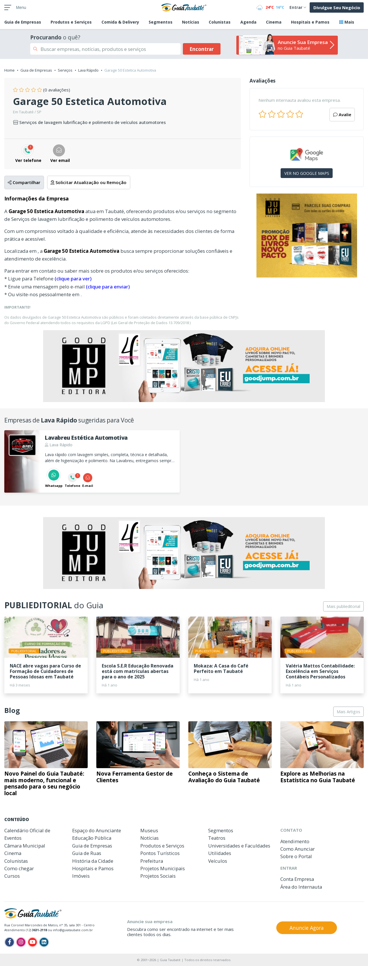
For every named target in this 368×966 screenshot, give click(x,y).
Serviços (65, 70)
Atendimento (294, 841)
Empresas (22, 22)
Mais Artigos (348, 711)
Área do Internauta (301, 886)
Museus (149, 830)
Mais (346, 22)
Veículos (217, 861)
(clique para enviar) (108, 286)
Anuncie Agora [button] (307, 927)
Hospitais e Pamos (310, 22)
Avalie (342, 114)
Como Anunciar (297, 849)
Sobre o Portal (296, 856)
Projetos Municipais (162, 868)
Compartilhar (24, 182)
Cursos (12, 876)
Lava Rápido (88, 70)
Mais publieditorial (343, 606)
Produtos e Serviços (71, 22)
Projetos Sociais (158, 876)
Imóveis (81, 876)
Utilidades (219, 853)
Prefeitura (151, 861)
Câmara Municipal (24, 845)
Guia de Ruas (86, 853)
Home (9, 70)
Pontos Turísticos (160, 853)
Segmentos (160, 22)
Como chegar (19, 868)
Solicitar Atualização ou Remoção (88, 182)
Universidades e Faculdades (239, 845)
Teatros (216, 838)
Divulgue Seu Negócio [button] (336, 7)
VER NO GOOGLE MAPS (306, 173)
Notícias (190, 22)
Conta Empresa (297, 879)
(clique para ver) (73, 278)
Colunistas (220, 22)
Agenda (248, 22)
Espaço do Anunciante (96, 830)
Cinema (273, 22)
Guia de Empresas (36, 70)
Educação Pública (91, 838)
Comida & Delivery (120, 22)
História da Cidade (92, 861)
